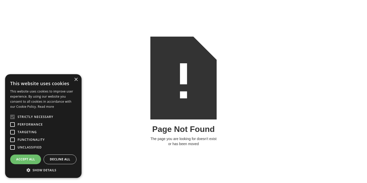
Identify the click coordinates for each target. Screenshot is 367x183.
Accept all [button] (25, 159)
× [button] (76, 80)
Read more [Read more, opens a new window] (46, 106)
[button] (43, 170)
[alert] (43, 126)
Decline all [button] (60, 159)
